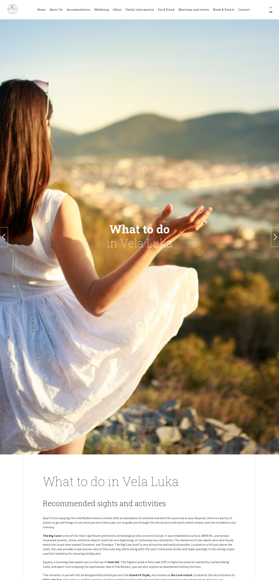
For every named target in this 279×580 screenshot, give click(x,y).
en (270, 7)
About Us (56, 9)
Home (41, 9)
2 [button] (142, 448)
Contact (244, 9)
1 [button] (137, 448)
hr (270, 11)
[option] (139, 236)
